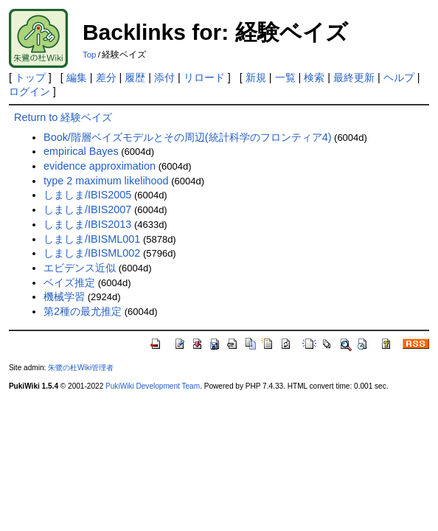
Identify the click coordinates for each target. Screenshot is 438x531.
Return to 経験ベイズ (63, 117)
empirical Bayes (81, 151)
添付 (164, 77)
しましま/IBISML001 (92, 239)
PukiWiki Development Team (152, 386)
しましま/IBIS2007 (87, 209)
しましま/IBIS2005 (87, 195)
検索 (314, 77)
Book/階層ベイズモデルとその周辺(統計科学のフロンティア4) (187, 137)
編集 (76, 77)
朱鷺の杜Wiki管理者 (81, 368)
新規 (256, 77)
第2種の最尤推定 (83, 311)
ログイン (29, 91)
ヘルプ (398, 77)
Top (90, 54)
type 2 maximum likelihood (106, 181)
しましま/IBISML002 (92, 253)
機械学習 (64, 296)
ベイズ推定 (69, 282)
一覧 (285, 77)
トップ (30, 77)
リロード (204, 77)
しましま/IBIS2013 (87, 224)
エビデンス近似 (80, 268)
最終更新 (354, 77)
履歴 (135, 77)
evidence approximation (100, 166)
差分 (106, 77)
